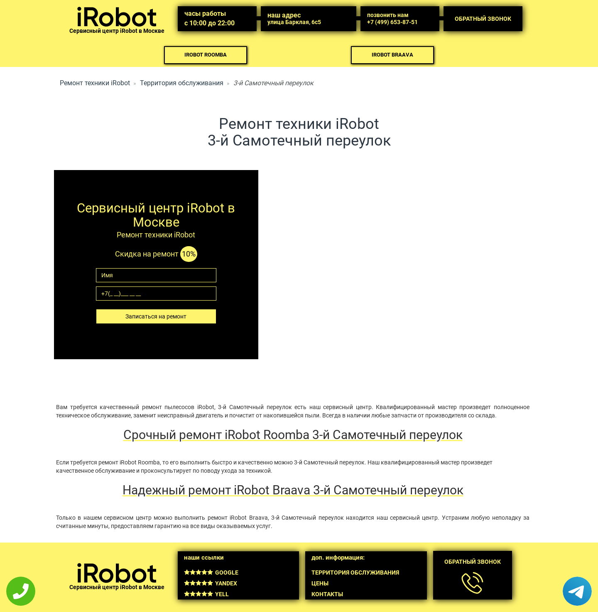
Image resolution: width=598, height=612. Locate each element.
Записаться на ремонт (155, 316)
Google (211, 572)
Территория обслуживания (181, 83)
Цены (319, 583)
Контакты (327, 594)
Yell (206, 594)
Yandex (210, 583)
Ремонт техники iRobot (95, 83)
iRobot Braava (392, 55)
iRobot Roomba (205, 55)
